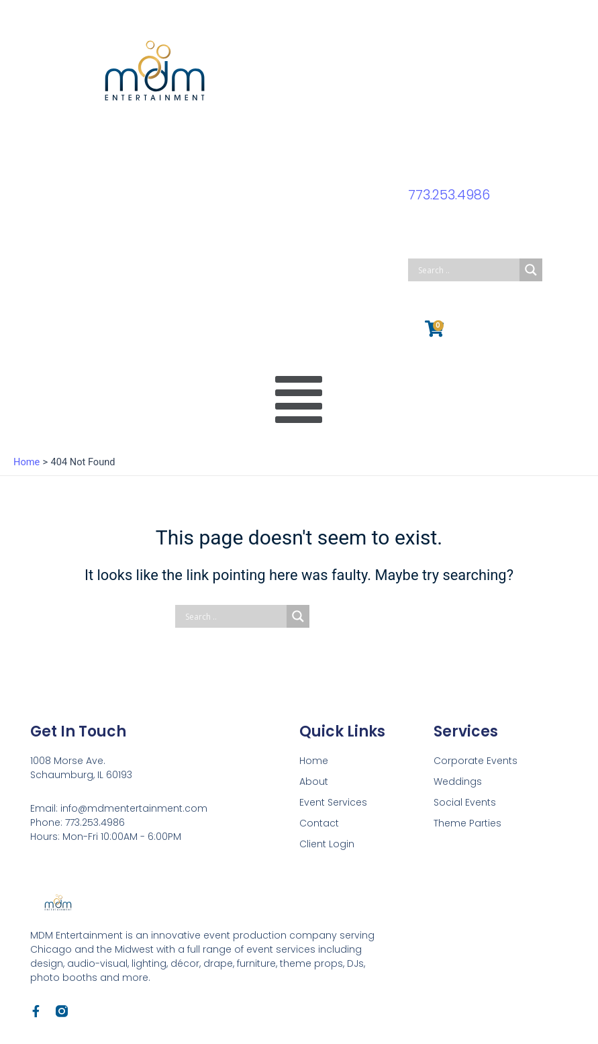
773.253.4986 (449, 194)
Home (313, 760)
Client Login (326, 844)
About (313, 781)
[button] (299, 400)
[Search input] (467, 269)
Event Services (333, 802)
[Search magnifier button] (530, 269)
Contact (319, 823)
